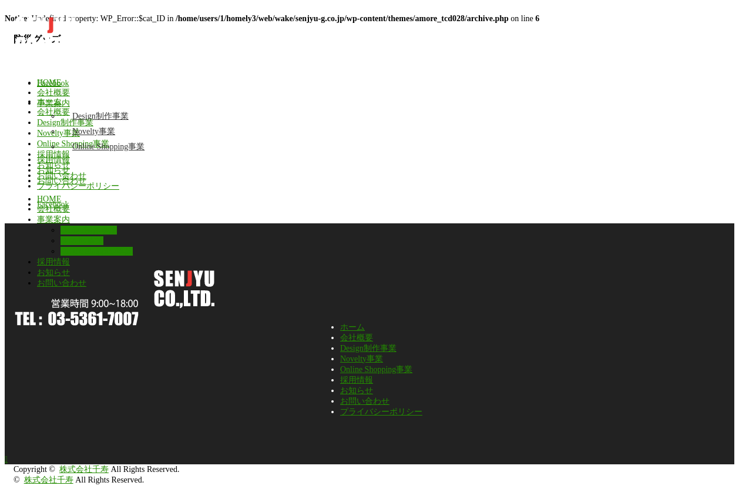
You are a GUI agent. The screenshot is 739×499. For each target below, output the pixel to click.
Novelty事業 (93, 131)
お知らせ (53, 170)
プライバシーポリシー (381, 411)
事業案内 (53, 103)
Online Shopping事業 (108, 146)
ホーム (352, 327)
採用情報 (53, 159)
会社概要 (53, 92)
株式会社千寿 (84, 469)
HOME (49, 82)
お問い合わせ (61, 180)
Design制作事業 (100, 116)
